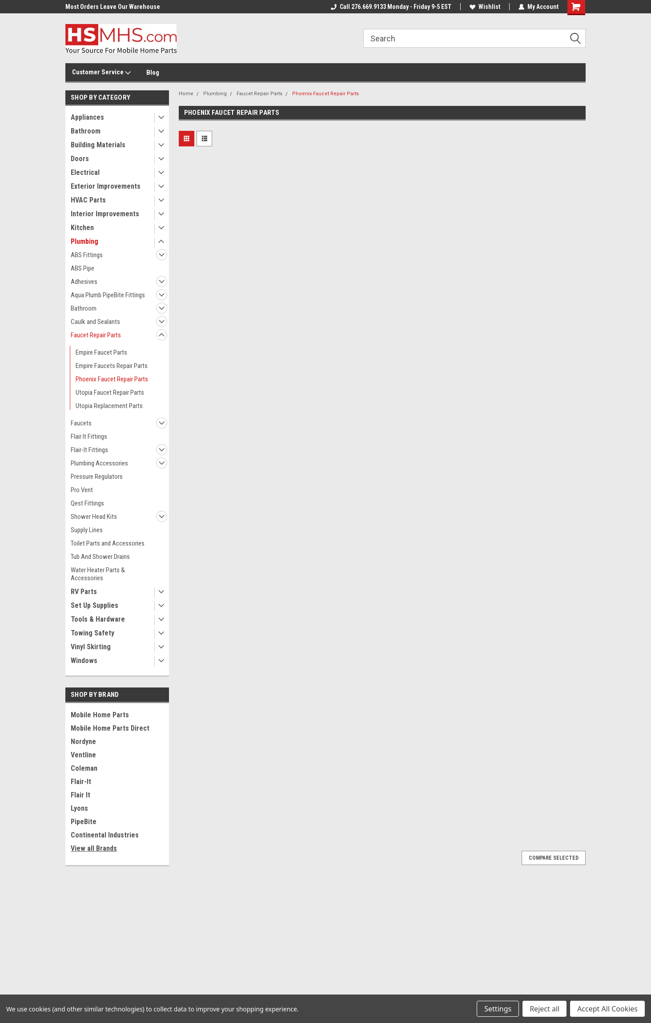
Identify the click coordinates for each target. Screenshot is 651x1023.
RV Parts (84, 591)
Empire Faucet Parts (101, 352)
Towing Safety (92, 633)
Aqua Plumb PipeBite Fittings (108, 295)
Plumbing (84, 241)
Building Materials (98, 145)
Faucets (81, 423)
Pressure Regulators (97, 477)
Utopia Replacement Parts (109, 406)
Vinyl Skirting (91, 647)
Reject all (544, 1009)
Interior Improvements (105, 214)
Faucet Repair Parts (96, 335)
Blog (152, 73)
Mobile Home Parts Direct (110, 728)
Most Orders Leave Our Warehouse (112, 6)
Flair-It (81, 781)
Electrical (85, 172)
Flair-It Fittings (89, 450)
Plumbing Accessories (99, 463)
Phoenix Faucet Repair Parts (112, 379)
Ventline (83, 755)
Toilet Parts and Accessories (108, 543)
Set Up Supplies (94, 605)
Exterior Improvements (106, 186)
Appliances (87, 117)
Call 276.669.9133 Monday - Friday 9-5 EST (391, 6)
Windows (84, 660)
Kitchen (82, 227)
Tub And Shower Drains (100, 557)
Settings (497, 1009)
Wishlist (485, 6)
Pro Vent (82, 490)
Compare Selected (554, 858)
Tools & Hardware (98, 619)
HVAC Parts (88, 200)
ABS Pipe (82, 268)
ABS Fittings (87, 255)
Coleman (84, 768)
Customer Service (101, 72)
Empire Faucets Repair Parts (112, 366)
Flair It (80, 795)
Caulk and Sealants (95, 322)
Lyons (79, 808)
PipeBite (83, 821)
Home (186, 94)
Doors (80, 158)
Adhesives (84, 282)
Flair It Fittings (89, 437)
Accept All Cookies (607, 1009)
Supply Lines (87, 530)
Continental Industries (105, 835)
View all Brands (94, 848)
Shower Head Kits (94, 517)
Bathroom (85, 131)
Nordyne (83, 741)
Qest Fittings (87, 503)
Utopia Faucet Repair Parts (110, 392)
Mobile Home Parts (100, 715)
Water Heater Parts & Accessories (98, 574)
